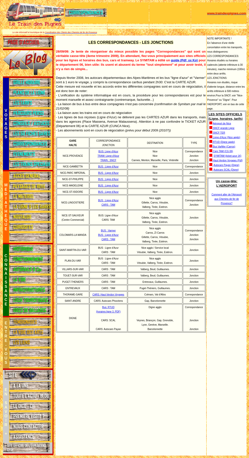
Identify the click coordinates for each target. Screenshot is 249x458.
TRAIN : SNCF (108, 160)
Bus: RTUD (108, 307)
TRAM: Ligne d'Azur (108, 156)
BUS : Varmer (108, 230)
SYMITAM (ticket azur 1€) (227, 156)
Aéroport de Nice (222, 123)
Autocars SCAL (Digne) (226, 169)
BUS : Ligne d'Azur (108, 166)
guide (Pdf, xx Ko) (184, 60)
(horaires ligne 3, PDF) (108, 311)
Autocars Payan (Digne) (226, 165)
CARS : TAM (108, 204)
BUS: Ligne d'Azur (108, 151)
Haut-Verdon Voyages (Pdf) (228, 160)
